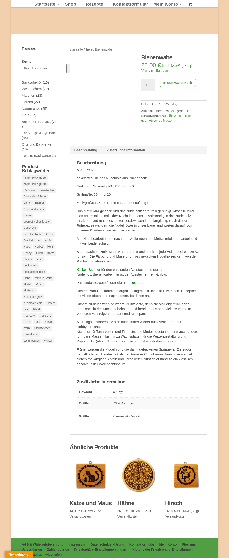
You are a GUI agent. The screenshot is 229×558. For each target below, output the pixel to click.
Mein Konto (165, 4)
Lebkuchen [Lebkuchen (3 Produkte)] (30, 271)
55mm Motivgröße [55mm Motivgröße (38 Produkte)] (35, 184)
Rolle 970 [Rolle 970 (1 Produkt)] (45, 324)
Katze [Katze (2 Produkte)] (51, 257)
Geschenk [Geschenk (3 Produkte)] (30, 231)
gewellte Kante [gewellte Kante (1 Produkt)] (33, 237)
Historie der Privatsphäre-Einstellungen (162, 549)
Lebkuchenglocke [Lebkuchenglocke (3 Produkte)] (34, 277)
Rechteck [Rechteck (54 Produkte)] (29, 324)
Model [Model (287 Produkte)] (27, 291)
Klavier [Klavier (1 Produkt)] (28, 264)
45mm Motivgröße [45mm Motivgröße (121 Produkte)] (35, 177)
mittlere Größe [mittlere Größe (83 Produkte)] (44, 284)
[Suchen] (68, 68)
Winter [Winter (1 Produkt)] (48, 350)
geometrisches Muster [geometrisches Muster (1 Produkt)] (37, 224)
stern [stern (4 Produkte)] (27, 337)
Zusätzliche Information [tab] (126, 150)
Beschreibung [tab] (85, 150)
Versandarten (32, 549)
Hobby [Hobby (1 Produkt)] (28, 257)
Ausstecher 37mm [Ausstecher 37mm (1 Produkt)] (35, 197)
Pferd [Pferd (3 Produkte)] (36, 317)
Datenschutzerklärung (107, 544)
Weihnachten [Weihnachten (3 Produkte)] (32, 350)
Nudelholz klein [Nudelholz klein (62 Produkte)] (33, 311)
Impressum (77, 544)
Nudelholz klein (172, 116)
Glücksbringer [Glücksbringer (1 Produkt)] (32, 244)
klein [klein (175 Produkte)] (39, 264)
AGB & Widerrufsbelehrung (42, 544)
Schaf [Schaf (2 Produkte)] (48, 331)
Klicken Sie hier (88, 269)
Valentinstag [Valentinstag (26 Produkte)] (31, 344)
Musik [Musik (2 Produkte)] (39, 291)
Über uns (189, 544)
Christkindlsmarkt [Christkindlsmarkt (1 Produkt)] (34, 211)
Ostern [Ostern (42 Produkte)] (51, 311)
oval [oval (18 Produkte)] (26, 317)
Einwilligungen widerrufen (42, 554)
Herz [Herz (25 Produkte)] (50, 251)
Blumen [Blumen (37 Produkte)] (40, 204)
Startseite (44, 4)
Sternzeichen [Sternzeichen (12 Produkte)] (42, 337)
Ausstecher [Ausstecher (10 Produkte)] (47, 191)
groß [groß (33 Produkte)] (48, 244)
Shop (70, 4)
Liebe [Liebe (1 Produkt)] (27, 284)
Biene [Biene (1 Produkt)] (27, 204)
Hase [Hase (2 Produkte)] (27, 251)
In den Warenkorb (177, 83)
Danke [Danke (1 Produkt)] (28, 217)
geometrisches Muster (157, 120)
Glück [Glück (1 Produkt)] (49, 237)
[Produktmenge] (148, 85)
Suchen (27, 61)
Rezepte (94, 4)
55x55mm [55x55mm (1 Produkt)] (30, 191)
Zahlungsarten (58, 549)
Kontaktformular (130, 4)
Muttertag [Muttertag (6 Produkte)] (29, 297)
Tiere (89, 49)
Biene (189, 116)
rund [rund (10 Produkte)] (37, 331)
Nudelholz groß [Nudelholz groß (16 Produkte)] (33, 304)
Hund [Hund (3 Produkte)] (39, 257)
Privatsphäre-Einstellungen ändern (100, 549)
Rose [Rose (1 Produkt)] (27, 331)
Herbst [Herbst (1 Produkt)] (39, 251)
